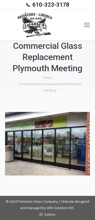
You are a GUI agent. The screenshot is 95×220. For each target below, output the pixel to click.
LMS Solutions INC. (61, 208)
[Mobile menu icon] (87, 25)
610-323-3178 (50, 5)
